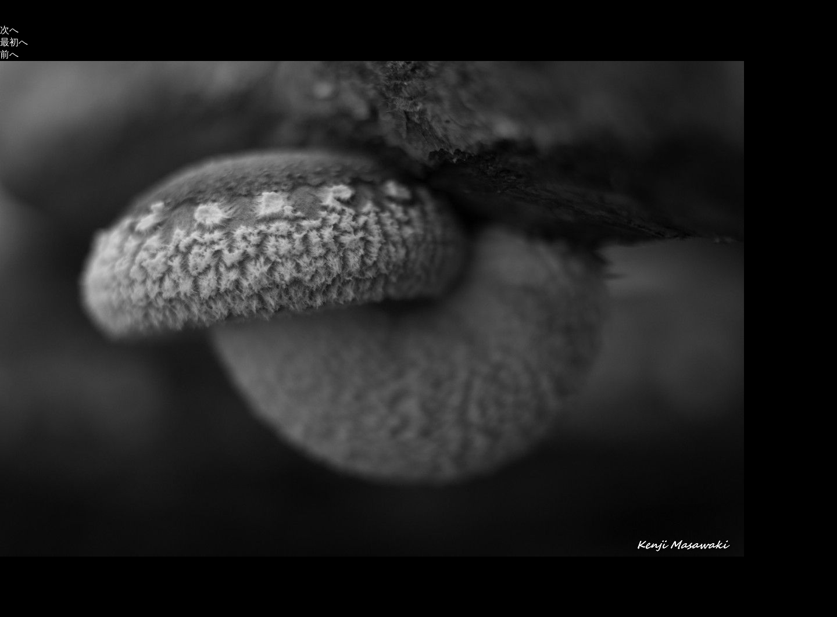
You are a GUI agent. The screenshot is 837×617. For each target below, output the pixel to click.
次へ (9, 30)
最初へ (14, 42)
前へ (9, 54)
